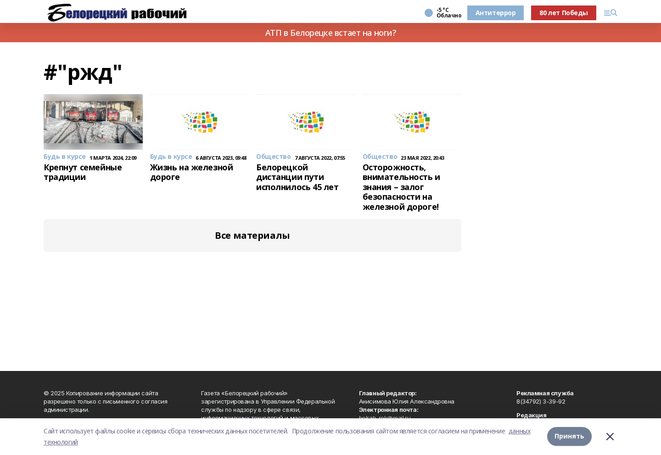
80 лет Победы (563, 12)
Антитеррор (496, 12)
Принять (569, 436)
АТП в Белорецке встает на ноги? (330, 32)
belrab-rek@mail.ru (384, 417)
